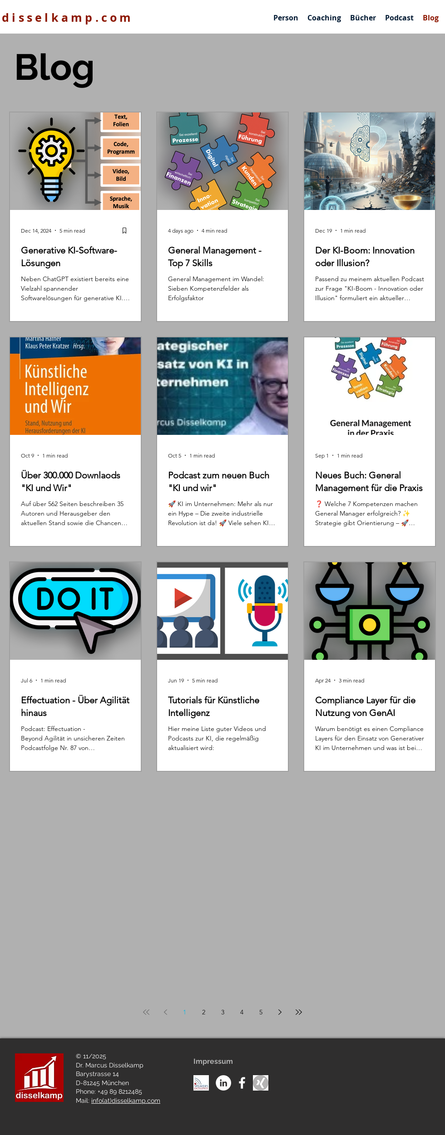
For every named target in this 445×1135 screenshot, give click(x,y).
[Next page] (280, 1012)
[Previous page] (165, 1012)
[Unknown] (260, 1083)
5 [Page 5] (260, 1012)
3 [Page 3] (222, 1012)
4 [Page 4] (241, 1012)
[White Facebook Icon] (242, 1083)
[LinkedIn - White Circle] (223, 1083)
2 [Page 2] (203, 1012)
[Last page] (299, 1012)
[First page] (146, 1012)
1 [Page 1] (184, 1012)
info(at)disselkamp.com (125, 1100)
